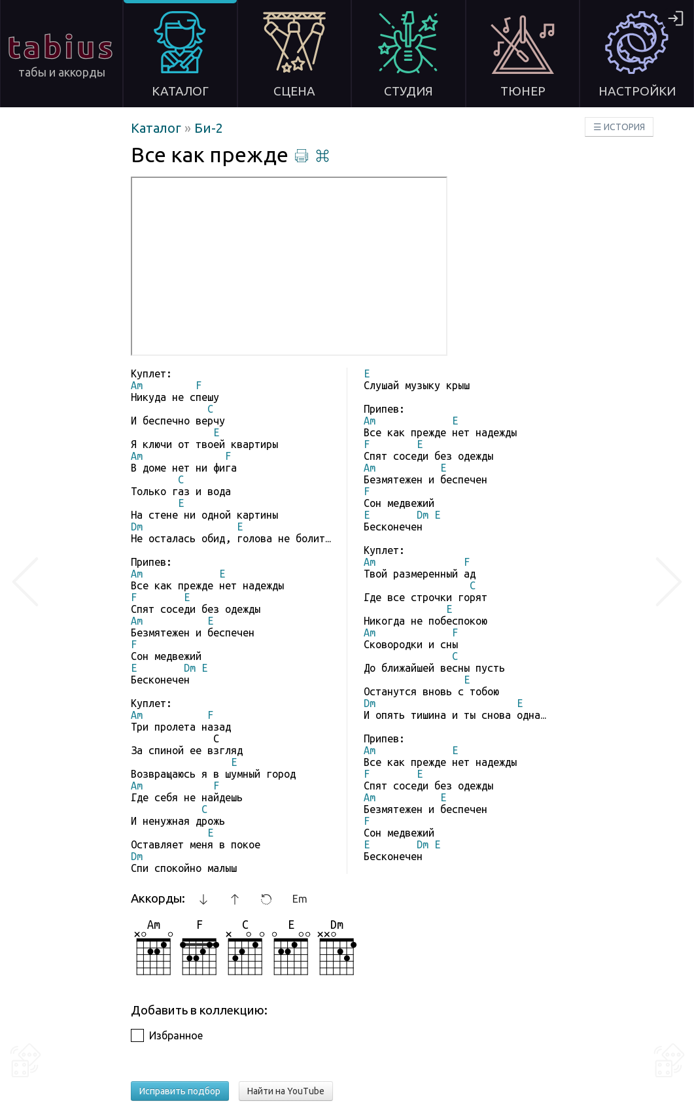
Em (299, 899)
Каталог (157, 127)
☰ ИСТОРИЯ (619, 127)
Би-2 (208, 127)
